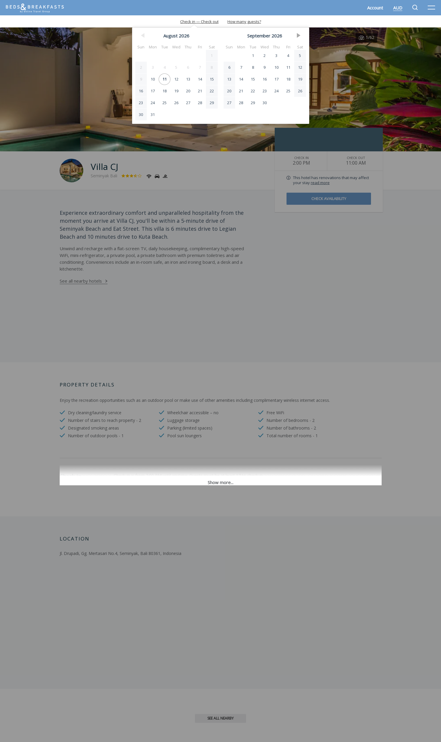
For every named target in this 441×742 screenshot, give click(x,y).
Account (375, 8)
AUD (397, 8)
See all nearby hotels (81, 281)
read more (320, 182)
